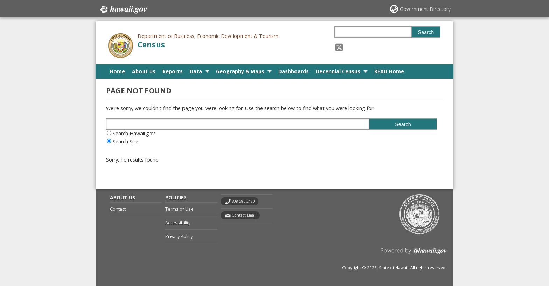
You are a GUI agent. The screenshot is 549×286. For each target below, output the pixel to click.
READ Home (389, 71)
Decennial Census (338, 71)
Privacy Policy (179, 236)
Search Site (125, 141)
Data (196, 71)
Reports (172, 71)
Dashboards (293, 71)
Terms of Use (179, 209)
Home (117, 71)
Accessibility (177, 222)
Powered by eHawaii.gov (413, 253)
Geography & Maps (240, 71)
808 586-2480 (243, 201)
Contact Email (244, 215)
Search (426, 32)
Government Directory (425, 9)
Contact (118, 209)
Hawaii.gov (123, 9)
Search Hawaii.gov (134, 133)
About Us (143, 71)
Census (151, 44)
